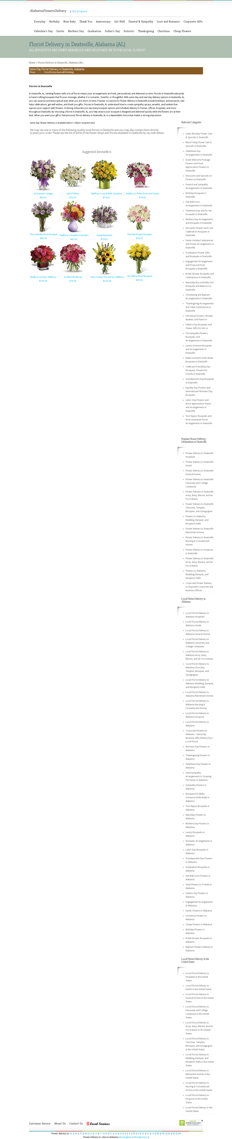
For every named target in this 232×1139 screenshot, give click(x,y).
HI (121, 1133)
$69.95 (74, 239)
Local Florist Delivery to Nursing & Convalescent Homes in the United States (199, 1086)
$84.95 (43, 197)
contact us (39, 72)
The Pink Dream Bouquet (139, 234)
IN (134, 1133)
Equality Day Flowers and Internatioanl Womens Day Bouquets (199, 391)
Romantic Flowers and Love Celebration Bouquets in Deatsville (199, 232)
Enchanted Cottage (43, 193)
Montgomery (140, 1137)
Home (32, 62)
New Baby (69, 21)
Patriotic (129, 31)
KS (143, 1133)
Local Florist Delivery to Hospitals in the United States (197, 977)
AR (85, 1133)
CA (90, 1133)
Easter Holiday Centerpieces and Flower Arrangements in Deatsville (200, 244)
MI (174, 1133)
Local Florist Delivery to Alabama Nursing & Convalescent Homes (197, 704)
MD (163, 1133)
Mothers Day (76, 31)
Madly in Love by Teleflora (43, 277)
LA (153, 1133)
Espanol (83, 11)
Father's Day (112, 31)
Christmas (164, 31)
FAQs (74, 11)
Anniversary (103, 21)
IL (130, 1133)
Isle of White (73, 193)
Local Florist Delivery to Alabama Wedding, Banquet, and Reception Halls (200, 683)
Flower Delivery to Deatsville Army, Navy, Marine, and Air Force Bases (199, 495)
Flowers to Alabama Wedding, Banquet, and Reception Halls (197, 520)
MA (168, 1133)
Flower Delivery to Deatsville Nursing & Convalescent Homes (199, 541)
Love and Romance (168, 21)
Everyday (39, 21)
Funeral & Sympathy (141, 21)
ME (157, 1133)
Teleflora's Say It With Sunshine (106, 193)
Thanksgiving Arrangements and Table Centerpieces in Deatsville (200, 307)
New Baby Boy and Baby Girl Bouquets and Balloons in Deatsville (200, 286)
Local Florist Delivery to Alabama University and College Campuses (197, 643)
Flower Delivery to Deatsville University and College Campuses (199, 483)
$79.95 (72, 197)
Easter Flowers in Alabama (199, 910)
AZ (81, 1133)
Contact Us (76, 1123)
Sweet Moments (104, 235)
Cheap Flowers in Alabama (199, 924)
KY (148, 1133)
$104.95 (107, 281)
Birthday (54, 21)
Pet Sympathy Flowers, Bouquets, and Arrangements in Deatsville (199, 337)
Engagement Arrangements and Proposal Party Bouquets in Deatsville (199, 265)
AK (76, 1133)
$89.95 (43, 238)
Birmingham (125, 1137)
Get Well (119, 21)
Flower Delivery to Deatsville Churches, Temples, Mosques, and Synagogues (199, 508)
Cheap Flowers (182, 31)
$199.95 (43, 281)
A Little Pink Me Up (73, 277)
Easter (60, 31)
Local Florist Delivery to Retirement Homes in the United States (198, 1074)
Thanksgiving (146, 31)
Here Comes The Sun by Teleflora (107, 277)
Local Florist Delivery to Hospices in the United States (197, 1099)
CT (101, 1133)
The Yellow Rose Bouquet (139, 276)
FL (111, 1133)
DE (106, 1133)
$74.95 (106, 197)
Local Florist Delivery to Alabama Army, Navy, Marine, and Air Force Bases (199, 655)
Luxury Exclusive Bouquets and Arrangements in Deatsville (199, 349)
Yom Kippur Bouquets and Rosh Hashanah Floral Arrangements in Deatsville (199, 420)
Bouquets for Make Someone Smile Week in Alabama (197, 797)
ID (125, 1133)
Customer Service (40, 1123)
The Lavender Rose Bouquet (43, 234)
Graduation (94, 31)
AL (71, 1133)
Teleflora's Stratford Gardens (74, 235)
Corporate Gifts (193, 21)
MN (179, 1133)
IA (139, 1133)
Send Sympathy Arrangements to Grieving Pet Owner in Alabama (198, 776)
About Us (60, 1123)
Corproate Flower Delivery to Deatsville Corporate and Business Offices (199, 587)
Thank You (85, 21)
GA (116, 1133)
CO (96, 1133)
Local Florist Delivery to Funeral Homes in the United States (200, 998)
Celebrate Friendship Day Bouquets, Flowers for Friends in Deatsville (198, 370)
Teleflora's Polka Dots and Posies (142, 193)
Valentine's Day (43, 31)
